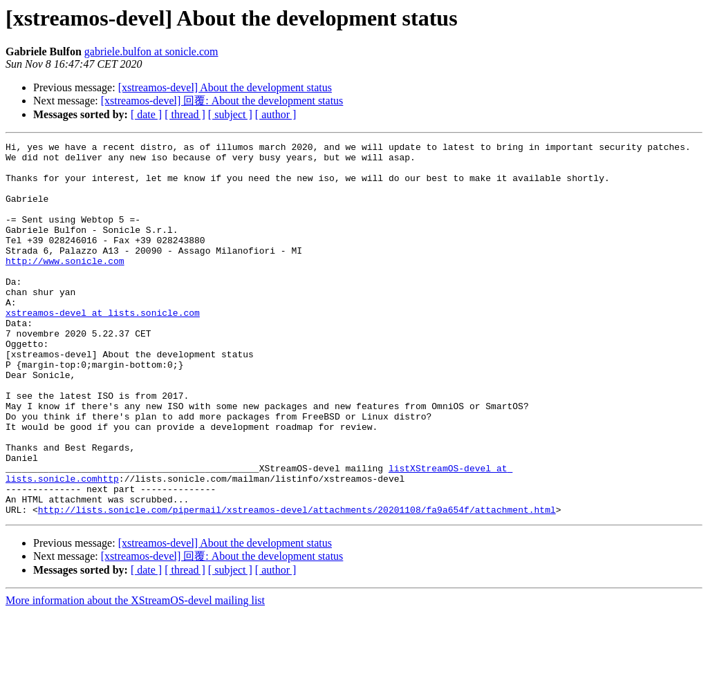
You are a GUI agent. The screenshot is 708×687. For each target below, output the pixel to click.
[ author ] (276, 114)
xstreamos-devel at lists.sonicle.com (103, 347)
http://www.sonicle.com (65, 285)
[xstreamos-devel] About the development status (225, 87)
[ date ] (146, 114)
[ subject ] (230, 114)
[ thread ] (185, 114)
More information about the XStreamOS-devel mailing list (135, 675)
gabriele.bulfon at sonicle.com (151, 51)
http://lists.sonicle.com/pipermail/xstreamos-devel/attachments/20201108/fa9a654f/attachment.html (297, 584)
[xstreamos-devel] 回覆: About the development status (222, 100)
